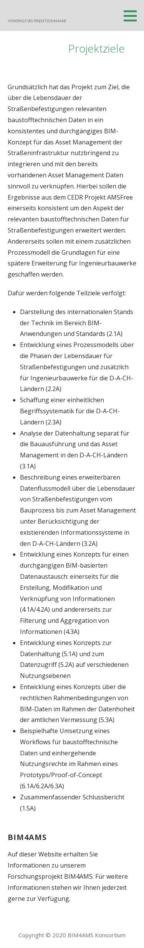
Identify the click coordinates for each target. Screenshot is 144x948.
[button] (133, 16)
